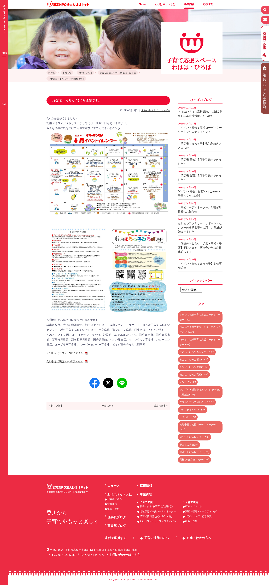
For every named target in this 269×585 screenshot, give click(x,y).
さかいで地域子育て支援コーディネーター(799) (200, 317)
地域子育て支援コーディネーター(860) (198, 427)
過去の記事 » (161, 405)
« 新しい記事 (56, 405)
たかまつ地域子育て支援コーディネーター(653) (200, 342)
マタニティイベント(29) (193, 409)
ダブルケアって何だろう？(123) (197, 402)
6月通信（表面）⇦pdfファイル (64, 361)
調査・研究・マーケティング (201, 511)
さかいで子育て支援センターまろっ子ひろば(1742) (200, 329)
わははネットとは (165, 4)
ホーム (51, 73)
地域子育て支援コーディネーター (158, 511)
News (142, 4)
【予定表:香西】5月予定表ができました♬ (199, 175)
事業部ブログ (116, 525)
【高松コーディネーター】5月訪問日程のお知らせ (199, 207)
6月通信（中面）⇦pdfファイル (64, 353)
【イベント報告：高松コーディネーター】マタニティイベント (200, 127)
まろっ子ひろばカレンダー (155, 110)
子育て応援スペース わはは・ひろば (118, 73)
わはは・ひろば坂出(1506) (194, 359)
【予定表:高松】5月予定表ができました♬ (199, 159)
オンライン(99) (188, 382)
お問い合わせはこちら (125, 555)
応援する (208, 4)
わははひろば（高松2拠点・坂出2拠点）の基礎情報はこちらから (200, 111)
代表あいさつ (114, 499)
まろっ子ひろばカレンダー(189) (197, 352)
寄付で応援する (115, 538)
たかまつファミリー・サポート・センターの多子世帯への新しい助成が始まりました (200, 225)
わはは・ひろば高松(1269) (194, 374)
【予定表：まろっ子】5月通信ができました (199, 143)
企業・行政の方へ (198, 538)
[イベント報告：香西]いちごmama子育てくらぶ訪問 (199, 191)
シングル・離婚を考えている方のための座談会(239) (200, 392)
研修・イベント (193, 506)
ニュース (113, 486)
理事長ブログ (116, 517)
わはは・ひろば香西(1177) (194, 367)
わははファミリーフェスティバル (158, 521)
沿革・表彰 (113, 509)
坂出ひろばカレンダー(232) (194, 437)
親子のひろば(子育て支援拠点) (156, 506)
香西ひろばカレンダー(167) (194, 452)
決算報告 (112, 504)
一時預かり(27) (188, 417)
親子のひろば (85, 73)
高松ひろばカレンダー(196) (194, 459)
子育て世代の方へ (156, 538)
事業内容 (189, 4)
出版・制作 (191, 521)
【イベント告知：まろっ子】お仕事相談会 (200, 263)
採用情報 (146, 486)
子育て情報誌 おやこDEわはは (156, 516)
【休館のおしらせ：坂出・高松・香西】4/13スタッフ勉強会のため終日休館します (200, 245)
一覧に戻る (108, 405)
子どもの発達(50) (189, 444)
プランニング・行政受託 (198, 516)
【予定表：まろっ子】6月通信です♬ (66, 79)
